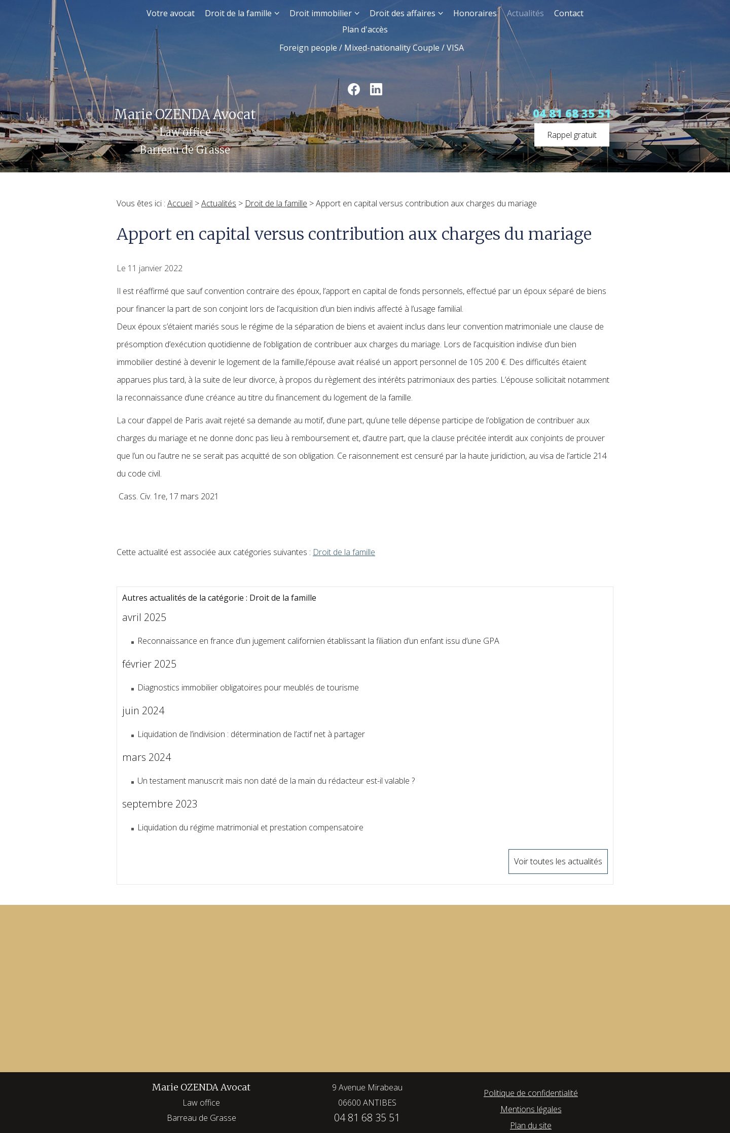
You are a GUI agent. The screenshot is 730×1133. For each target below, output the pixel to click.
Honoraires (475, 13)
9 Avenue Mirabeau (367, 1096)
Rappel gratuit (572, 134)
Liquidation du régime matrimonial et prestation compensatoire (250, 827)
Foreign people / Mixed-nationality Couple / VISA (371, 47)
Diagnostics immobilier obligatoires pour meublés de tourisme (248, 687)
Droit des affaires (402, 13)
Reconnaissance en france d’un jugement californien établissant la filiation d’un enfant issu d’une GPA (318, 640)
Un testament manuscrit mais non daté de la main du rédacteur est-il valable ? (276, 780)
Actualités (525, 13)
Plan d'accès (365, 29)
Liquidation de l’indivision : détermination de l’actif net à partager (251, 734)
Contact (568, 13)
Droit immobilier (320, 13)
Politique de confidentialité (531, 1093)
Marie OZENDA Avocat (201, 1103)
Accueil (180, 203)
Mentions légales (531, 1109)
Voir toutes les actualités (558, 861)
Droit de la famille (238, 13)
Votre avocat (171, 13)
